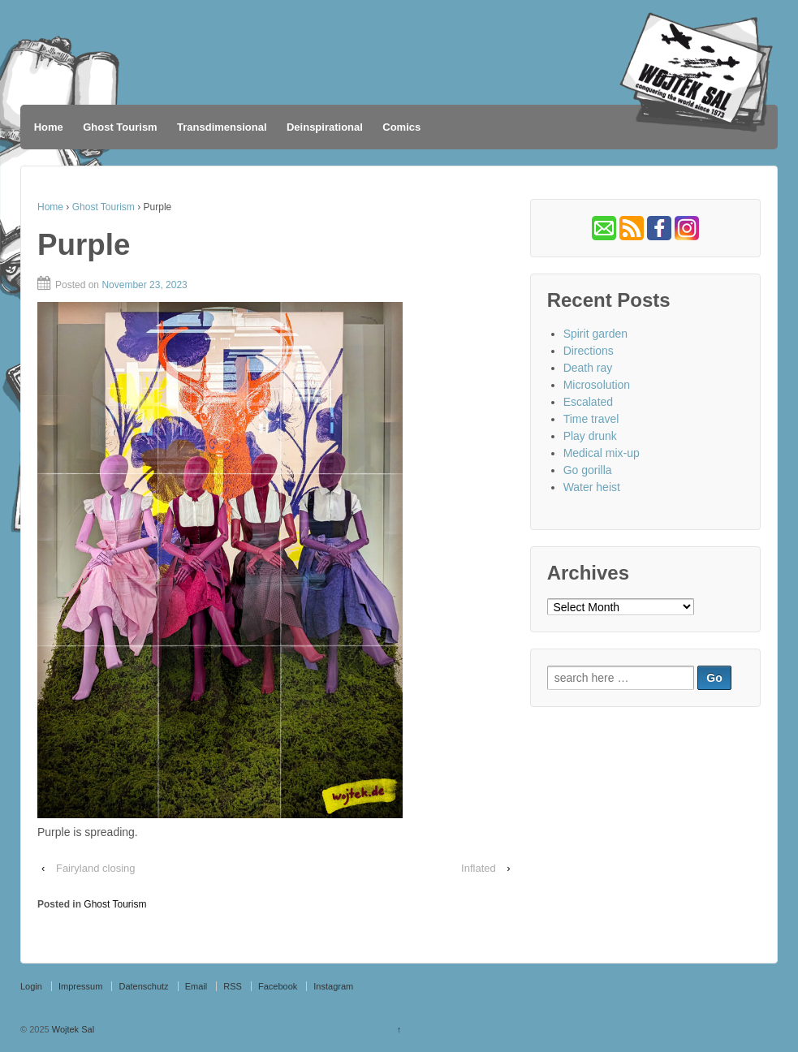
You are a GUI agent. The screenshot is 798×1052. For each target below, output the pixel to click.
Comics (401, 127)
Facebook (277, 986)
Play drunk (590, 435)
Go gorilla (587, 469)
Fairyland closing (96, 868)
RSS (232, 986)
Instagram (333, 986)
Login (31, 986)
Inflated (478, 868)
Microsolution (596, 384)
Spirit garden (595, 333)
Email (196, 986)
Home (48, 127)
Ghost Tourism (120, 127)
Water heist (591, 487)
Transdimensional (222, 127)
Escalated (588, 401)
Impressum (80, 986)
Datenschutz (143, 986)
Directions (588, 350)
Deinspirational (325, 127)
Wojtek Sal (72, 1029)
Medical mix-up (601, 452)
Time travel (591, 418)
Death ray (588, 367)
